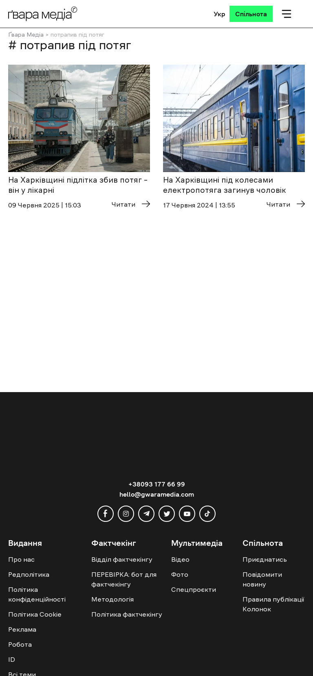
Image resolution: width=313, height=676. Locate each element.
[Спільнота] (251, 14)
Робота (20, 644)
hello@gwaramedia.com (156, 494)
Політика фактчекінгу (126, 614)
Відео (180, 559)
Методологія (112, 599)
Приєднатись (264, 559)
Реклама (22, 629)
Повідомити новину (262, 579)
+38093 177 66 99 (156, 484)
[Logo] (42, 14)
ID (11, 659)
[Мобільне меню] (286, 14)
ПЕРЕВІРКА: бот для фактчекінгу (123, 579)
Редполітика (28, 574)
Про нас (21, 559)
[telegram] (146, 514)
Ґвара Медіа (26, 34)
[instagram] (126, 514)
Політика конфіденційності (37, 594)
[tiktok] (207, 514)
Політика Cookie (35, 614)
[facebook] (105, 514)
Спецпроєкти (193, 589)
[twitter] (167, 514)
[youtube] (187, 514)
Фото (179, 574)
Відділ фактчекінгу (121, 559)
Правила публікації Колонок (273, 604)
